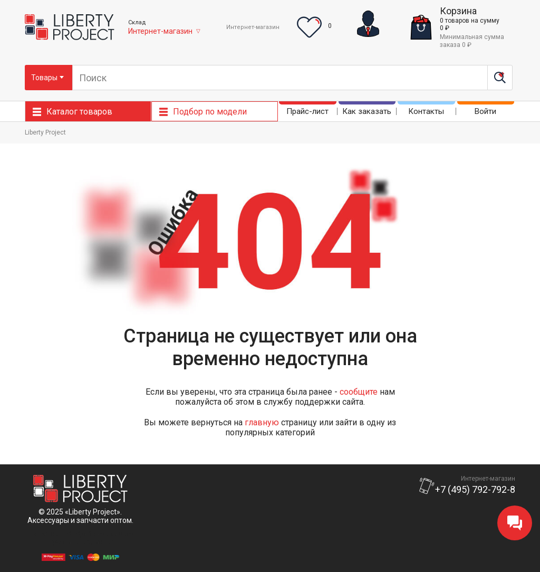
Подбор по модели (210, 112)
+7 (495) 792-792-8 (475, 489)
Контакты (426, 111)
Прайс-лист (307, 111)
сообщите (359, 392)
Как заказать (366, 111)
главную (262, 422)
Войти (485, 111)
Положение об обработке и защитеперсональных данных (80, 537)
